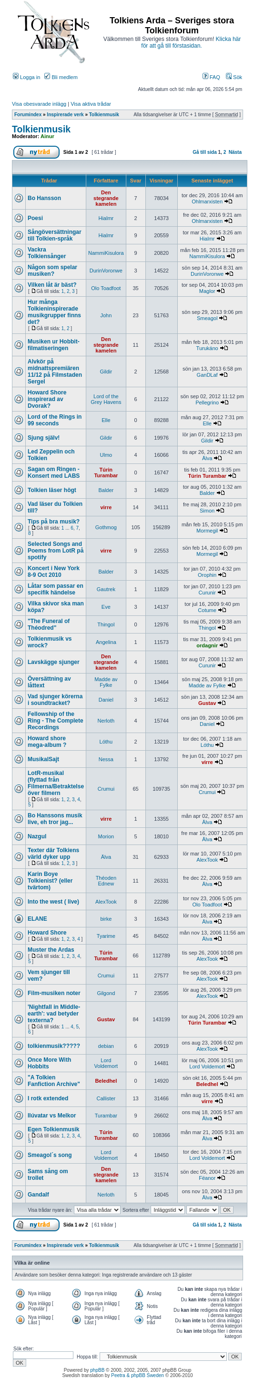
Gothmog (106, 527)
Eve (106, 607)
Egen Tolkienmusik (53, 1129)
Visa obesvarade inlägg (39, 104)
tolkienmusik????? (54, 1046)
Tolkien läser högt (52, 490)
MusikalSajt (43, 759)
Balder (105, 490)
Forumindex (27, 114)
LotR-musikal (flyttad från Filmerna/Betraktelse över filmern (56, 783)
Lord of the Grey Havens (106, 399)
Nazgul (37, 836)
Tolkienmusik (104, 114)
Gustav (207, 703)
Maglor (207, 291)
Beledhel (106, 1081)
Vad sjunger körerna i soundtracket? (55, 699)
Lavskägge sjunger (54, 662)
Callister (105, 1098)
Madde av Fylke (105, 682)
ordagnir (207, 645)
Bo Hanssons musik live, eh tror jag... (55, 818)
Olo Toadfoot (106, 288)
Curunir (207, 592)
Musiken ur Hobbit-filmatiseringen (54, 345)
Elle (106, 420)
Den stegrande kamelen (106, 198)
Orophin (207, 575)
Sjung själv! (44, 437)
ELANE (37, 918)
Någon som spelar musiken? (52, 270)
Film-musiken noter (54, 993)
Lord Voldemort (106, 1063)
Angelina (106, 642)
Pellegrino (207, 402)
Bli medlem (60, 77)
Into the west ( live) (53, 901)
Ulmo (106, 455)
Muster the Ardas (51, 949)
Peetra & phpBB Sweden (137, 1375)
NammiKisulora (106, 253)
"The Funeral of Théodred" (49, 624)
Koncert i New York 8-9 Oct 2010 (54, 571)
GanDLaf (207, 375)
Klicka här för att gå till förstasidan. (191, 42)
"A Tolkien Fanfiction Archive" (54, 1080)
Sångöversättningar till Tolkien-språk (55, 235)
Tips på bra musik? (54, 521)
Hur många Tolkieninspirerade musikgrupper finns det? (54, 312)
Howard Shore (47, 932)
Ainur (47, 136)
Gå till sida (205, 152)
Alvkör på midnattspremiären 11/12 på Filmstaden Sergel (55, 371)
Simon (207, 510)
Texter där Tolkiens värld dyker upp (53, 853)
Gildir (106, 371)
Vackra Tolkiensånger (47, 253)
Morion (106, 836)
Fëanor (207, 1178)
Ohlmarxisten (207, 201)
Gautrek (106, 589)
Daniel (106, 700)
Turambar (106, 1115)
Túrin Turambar (106, 472)
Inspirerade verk (65, 114)
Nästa (235, 152)
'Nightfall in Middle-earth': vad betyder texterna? (54, 1014)
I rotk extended (48, 1098)
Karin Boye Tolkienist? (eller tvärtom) (50, 881)
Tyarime (106, 936)
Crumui (106, 789)
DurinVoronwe (106, 270)
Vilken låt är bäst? (52, 285)
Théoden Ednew (106, 880)
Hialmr (105, 218)
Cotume (207, 610)
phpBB (97, 1370)
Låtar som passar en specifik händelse (55, 589)
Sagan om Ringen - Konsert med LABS (54, 472)
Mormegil (207, 530)
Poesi (35, 218)
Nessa (106, 759)
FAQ (211, 77)
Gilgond (106, 993)
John (106, 315)
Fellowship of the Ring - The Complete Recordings (55, 721)
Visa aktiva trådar (91, 104)
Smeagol (207, 318)
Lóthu (106, 741)
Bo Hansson (44, 198)
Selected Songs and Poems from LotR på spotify (55, 551)
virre (106, 507)
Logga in (26, 77)
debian (106, 1046)
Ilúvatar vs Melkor (52, 1115)
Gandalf (38, 1194)
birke (106, 919)
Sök (234, 77)
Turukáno (207, 348)
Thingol (105, 624)
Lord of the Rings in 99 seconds (55, 420)
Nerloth (106, 721)
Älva (207, 458)
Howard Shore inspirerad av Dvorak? (47, 399)
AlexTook (207, 860)
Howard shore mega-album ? (47, 741)
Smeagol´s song (50, 1155)
